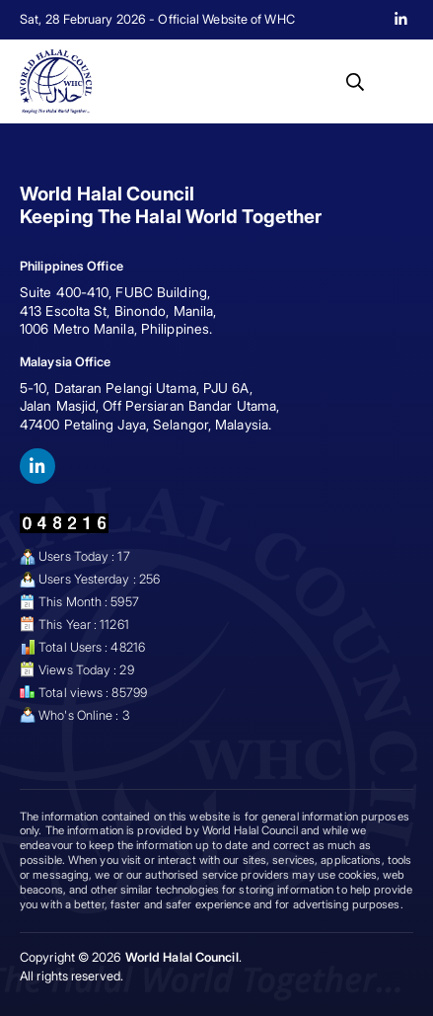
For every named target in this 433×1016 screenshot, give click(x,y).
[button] (355, 82)
